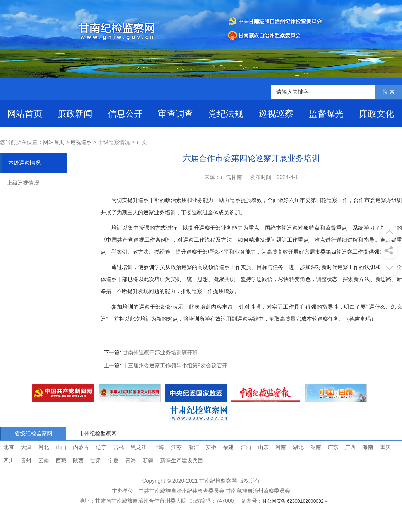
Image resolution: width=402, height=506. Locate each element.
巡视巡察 (276, 114)
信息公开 (125, 114)
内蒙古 (81, 447)
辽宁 (101, 447)
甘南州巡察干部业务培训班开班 (160, 352)
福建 (228, 447)
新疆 (148, 460)
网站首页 (24, 114)
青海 (130, 460)
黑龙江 (139, 447)
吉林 (118, 447)
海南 (367, 447)
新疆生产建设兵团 (181, 460)
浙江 (193, 447)
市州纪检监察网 (98, 433)
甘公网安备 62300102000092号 (295, 501)
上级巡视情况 (23, 183)
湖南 (315, 447)
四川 (8, 460)
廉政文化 (376, 114)
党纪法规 (225, 114)
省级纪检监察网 (33, 433)
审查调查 (175, 114)
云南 (43, 460)
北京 (8, 447)
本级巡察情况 (24, 163)
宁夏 (113, 460)
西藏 (61, 460)
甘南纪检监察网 (218, 481)
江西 (246, 447)
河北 (43, 447)
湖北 (298, 447)
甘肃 (95, 460)
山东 (263, 447)
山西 (61, 447)
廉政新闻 (75, 114)
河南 (280, 447)
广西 (350, 447)
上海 (158, 447)
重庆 (385, 447)
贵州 (26, 460)
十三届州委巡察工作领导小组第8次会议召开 (175, 365)
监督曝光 (326, 114)
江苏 (176, 447)
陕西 (78, 460)
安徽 (211, 447)
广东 (333, 447)
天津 (26, 447)
